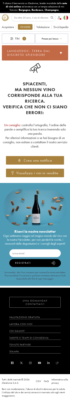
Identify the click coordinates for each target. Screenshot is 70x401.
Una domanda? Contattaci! (35, 302)
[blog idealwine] (57, 363)
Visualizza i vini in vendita (35, 173)
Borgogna (24, 10)
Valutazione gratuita (24, 317)
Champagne (52, 10)
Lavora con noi (20, 324)
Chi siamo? (17, 331)
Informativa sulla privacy (60, 381)
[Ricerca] (33, 17)
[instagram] (30, 363)
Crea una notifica (35, 160)
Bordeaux (37, 10)
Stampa (14, 351)
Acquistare (8, 27)
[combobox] (51, 38)
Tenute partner (20, 344)
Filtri (18, 38)
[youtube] (39, 363)
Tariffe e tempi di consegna (29, 337)
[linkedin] (48, 363)
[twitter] (21, 363)
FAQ (46, 381)
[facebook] (12, 363)
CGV (38, 381)
